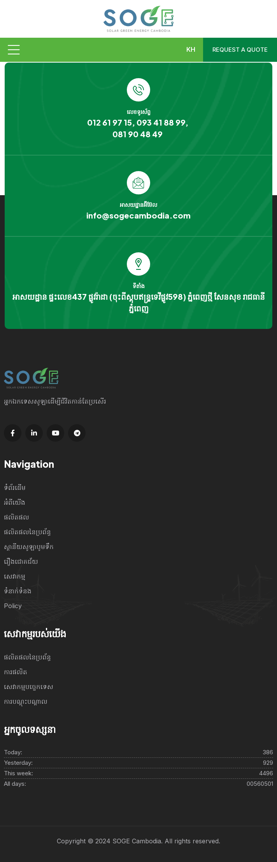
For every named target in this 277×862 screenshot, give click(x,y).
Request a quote (240, 49)
